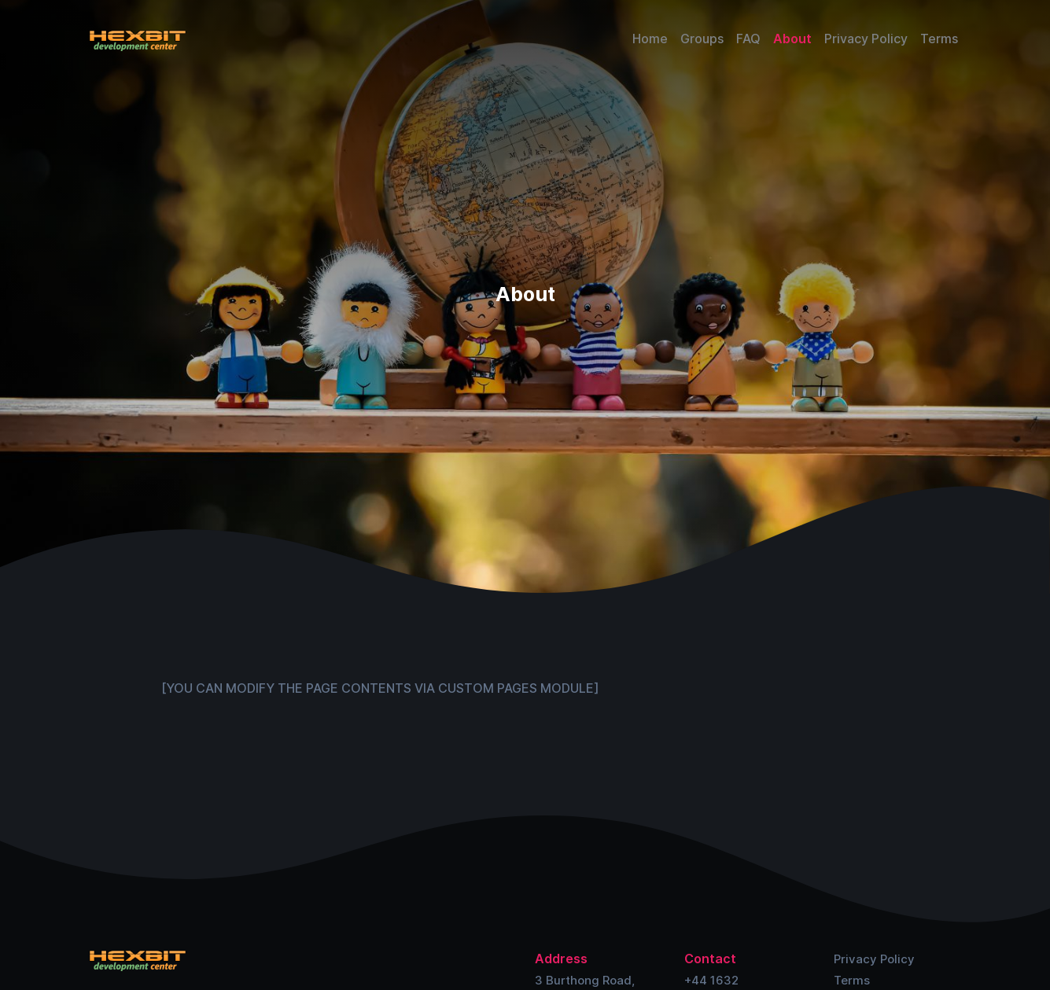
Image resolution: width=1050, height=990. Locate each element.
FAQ (748, 38)
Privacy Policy (866, 38)
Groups (702, 38)
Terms (939, 38)
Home (650, 38)
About (792, 38)
